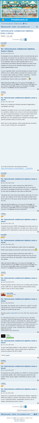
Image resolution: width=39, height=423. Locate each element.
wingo (7, 335)
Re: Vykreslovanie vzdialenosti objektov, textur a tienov (18, 50)
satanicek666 (10, 293)
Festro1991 (4, 43)
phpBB (14, 418)
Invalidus (3, 92)
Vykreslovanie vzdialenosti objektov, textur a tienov (17, 32)
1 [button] (23, 40)
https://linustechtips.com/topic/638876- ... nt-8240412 (17, 168)
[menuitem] (7, 23)
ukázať (8, 355)
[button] (21, 39)
